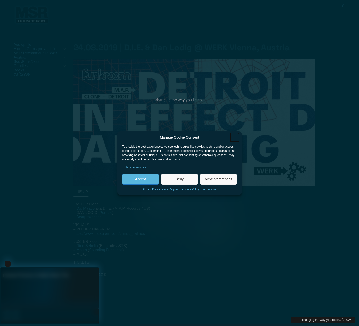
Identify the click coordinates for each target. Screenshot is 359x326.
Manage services (135, 168)
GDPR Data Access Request (161, 190)
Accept (140, 180)
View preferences (218, 180)
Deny (179, 180)
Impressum (209, 190)
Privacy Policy (190, 190)
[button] (234, 138)
